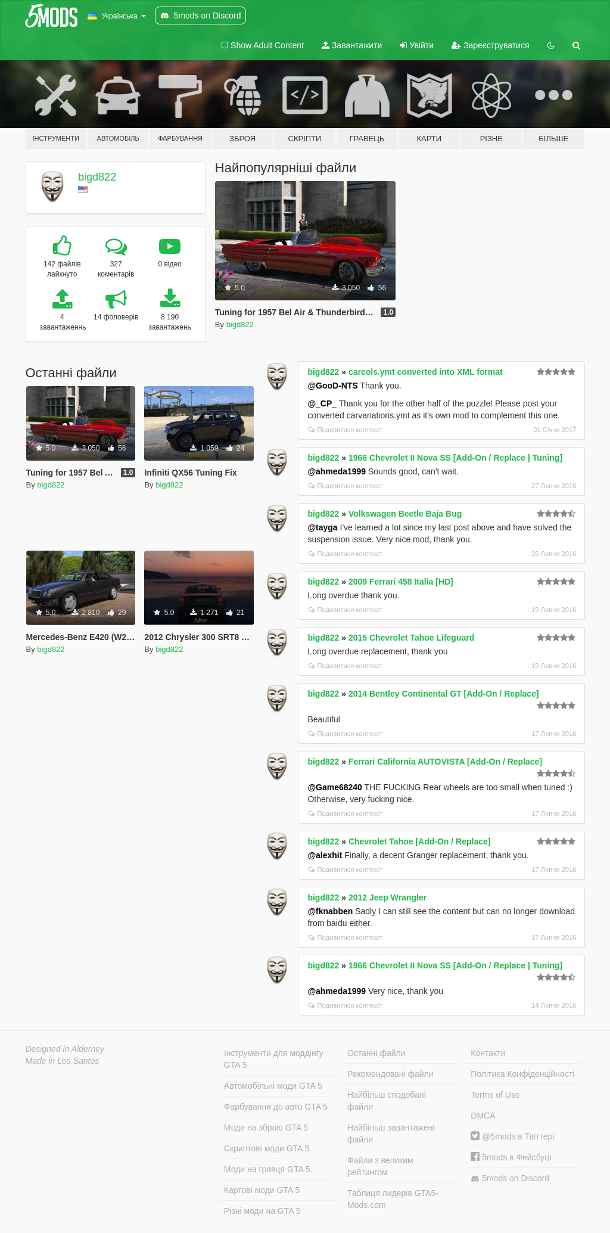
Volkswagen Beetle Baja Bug (405, 513)
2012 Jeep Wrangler (387, 897)
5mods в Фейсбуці (511, 1157)
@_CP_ (322, 403)
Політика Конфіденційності (522, 1074)
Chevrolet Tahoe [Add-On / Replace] (419, 841)
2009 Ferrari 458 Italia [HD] (400, 581)
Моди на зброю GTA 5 (266, 1127)
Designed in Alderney (65, 1049)
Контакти (488, 1053)
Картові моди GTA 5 (262, 1190)
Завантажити (352, 45)
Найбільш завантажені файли (390, 1133)
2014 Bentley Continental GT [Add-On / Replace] (443, 693)
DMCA (483, 1115)
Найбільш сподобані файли (386, 1100)
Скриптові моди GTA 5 (267, 1148)
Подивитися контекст (345, 429)
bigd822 (97, 177)
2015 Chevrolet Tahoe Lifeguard (411, 637)
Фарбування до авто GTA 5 (276, 1106)
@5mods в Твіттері (512, 1136)
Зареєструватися (490, 45)
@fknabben (330, 911)
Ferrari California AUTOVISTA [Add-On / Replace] (445, 761)
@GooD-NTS (332, 385)
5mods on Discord (510, 1178)
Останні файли (376, 1053)
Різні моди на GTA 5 (262, 1211)
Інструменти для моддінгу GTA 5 (273, 1059)
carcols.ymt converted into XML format (425, 372)
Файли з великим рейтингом (380, 1166)
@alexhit (324, 855)
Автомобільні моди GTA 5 (273, 1086)
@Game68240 (334, 787)
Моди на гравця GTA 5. (268, 1169)
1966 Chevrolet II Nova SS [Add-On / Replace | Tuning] (455, 457)
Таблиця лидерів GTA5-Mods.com (392, 1199)
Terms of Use (495, 1095)
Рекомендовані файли (390, 1074)
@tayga (322, 527)
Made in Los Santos (62, 1061)
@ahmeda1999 (336, 471)
